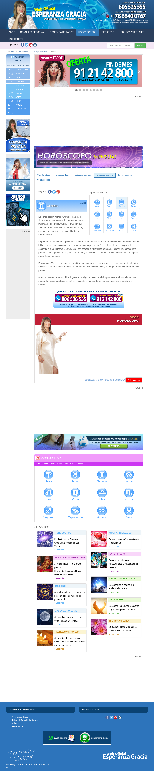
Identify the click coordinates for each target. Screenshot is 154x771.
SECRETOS (108, 32)
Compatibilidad (43, 180)
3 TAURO (15, 77)
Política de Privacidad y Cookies (25, 720)
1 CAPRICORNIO (18, 70)
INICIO (11, 32)
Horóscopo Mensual (39, 52)
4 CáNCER (16, 81)
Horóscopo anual (124, 175)
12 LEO (13, 113)
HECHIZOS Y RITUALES (131, 32)
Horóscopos (23, 52)
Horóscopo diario (62, 175)
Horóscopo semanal (82, 175)
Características (43, 175)
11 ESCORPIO (16, 109)
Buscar (140, 45)
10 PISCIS (14, 105)
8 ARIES (14, 97)
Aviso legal (16, 723)
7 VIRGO (15, 93)
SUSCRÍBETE (16, 39)
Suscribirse (133, 380)
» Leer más (59, 550)
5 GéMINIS (16, 85)
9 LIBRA (14, 101)
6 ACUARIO (16, 89)
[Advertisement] (18, 278)
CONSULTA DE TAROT (61, 32)
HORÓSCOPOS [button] (87, 32)
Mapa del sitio (17, 726)
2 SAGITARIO (17, 73)
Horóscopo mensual (104, 175)
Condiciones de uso (20, 717)
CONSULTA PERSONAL (32, 32)
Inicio (11, 52)
